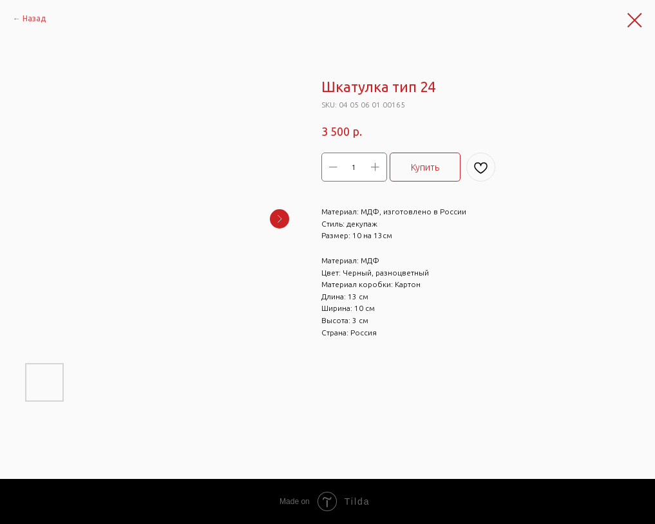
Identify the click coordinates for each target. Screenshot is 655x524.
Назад (34, 18)
